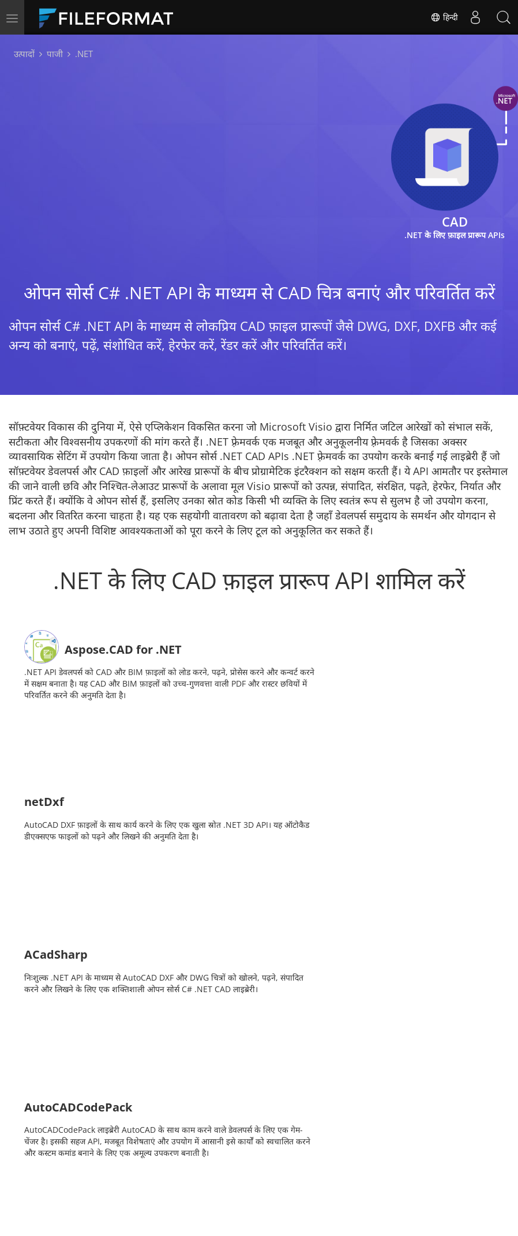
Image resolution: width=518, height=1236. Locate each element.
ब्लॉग (200, 1179)
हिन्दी (443, 17)
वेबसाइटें (280, 1179)
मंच (347, 1161)
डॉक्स (201, 1161)
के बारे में (355, 1179)
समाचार (279, 1161)
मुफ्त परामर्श (137, 1179)
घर (123, 1161)
